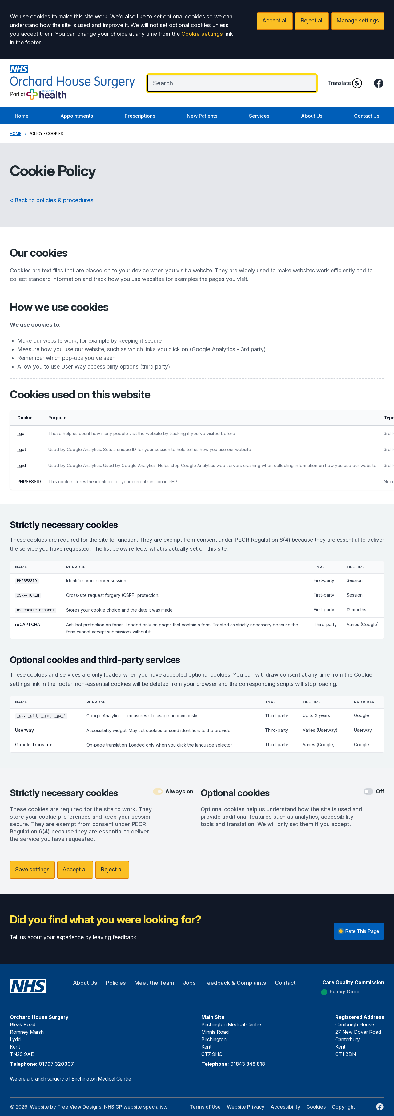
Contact (285, 983)
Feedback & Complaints (235, 983)
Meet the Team (154, 983)
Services (259, 116)
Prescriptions (140, 116)
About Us (311, 116)
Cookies (316, 1107)
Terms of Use (205, 1107)
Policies (116, 983)
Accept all (274, 20)
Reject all (312, 20)
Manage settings (357, 20)
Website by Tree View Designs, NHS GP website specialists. (99, 1107)
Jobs (189, 983)
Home (22, 116)
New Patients (202, 116)
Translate (345, 83)
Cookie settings (202, 34)
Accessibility (285, 1107)
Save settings (32, 869)
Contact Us (366, 116)
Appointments (76, 116)
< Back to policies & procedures (52, 200)
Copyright (343, 1107)
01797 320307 (56, 1064)
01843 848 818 (247, 1064)
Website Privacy (245, 1107)
